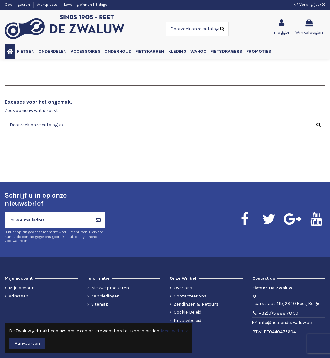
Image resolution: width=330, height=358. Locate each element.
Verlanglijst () (309, 4)
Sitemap (100, 304)
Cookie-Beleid (187, 312)
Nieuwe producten (110, 288)
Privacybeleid (187, 320)
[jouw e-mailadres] (48, 220)
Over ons (183, 288)
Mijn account (22, 288)
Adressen (18, 296)
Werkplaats (47, 4)
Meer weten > (174, 331)
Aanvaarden (27, 343)
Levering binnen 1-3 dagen (87, 4)
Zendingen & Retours (196, 304)
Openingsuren (18, 4)
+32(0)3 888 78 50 (278, 313)
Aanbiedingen (105, 296)
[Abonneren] (98, 220)
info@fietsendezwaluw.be (285, 322)
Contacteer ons (190, 296)
